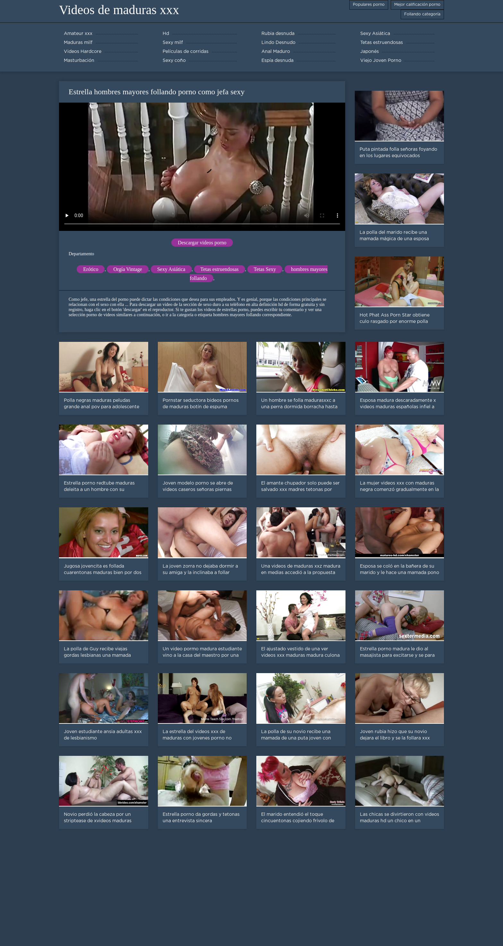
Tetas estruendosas (219, 269)
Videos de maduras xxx (119, 10)
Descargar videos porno (202, 242)
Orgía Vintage (127, 269)
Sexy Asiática (171, 269)
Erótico (90, 269)
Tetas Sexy (265, 269)
